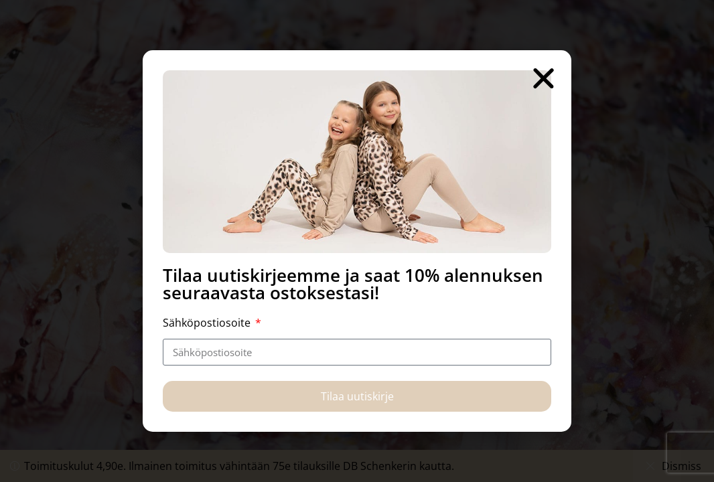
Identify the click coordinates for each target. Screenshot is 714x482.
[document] (357, 241)
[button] (543, 78)
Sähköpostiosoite (208, 322)
